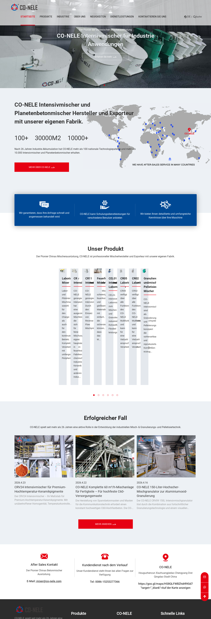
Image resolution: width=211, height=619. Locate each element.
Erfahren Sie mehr (105, 57)
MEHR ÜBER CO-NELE (42, 167)
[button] (104, 85)
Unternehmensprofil (127, 574)
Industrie (63, 16)
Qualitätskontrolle (126, 584)
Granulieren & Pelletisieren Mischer (85, 581)
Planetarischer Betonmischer (86, 588)
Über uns (79, 16)
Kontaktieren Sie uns (152, 16)
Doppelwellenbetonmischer (86, 593)
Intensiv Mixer (78, 574)
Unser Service (168, 579)
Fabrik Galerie (124, 588)
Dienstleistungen (122, 16)
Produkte (46, 16)
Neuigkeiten (98, 16)
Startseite (28, 17)
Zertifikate (122, 593)
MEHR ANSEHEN (105, 478)
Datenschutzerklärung (79, 616)
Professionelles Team (128, 579)
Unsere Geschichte (127, 598)
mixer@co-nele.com (49, 535)
